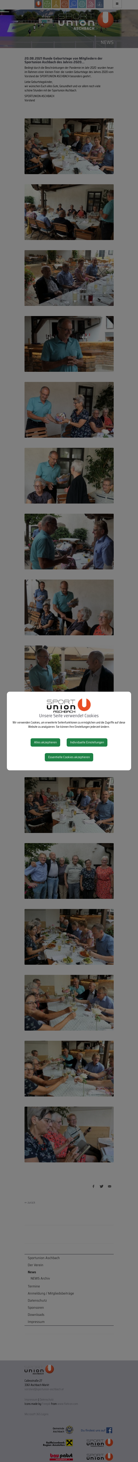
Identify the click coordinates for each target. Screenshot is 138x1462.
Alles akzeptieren (45, 742)
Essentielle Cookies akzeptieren (69, 757)
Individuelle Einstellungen (87, 742)
